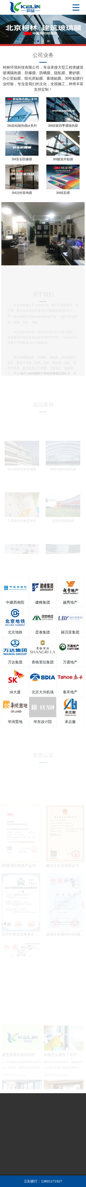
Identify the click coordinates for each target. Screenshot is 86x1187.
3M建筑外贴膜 (63, 161)
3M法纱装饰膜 (22, 194)
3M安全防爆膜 (22, 161)
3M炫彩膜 (63, 194)
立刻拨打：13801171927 (43, 1181)
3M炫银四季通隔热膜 (63, 127)
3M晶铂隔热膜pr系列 (22, 127)
